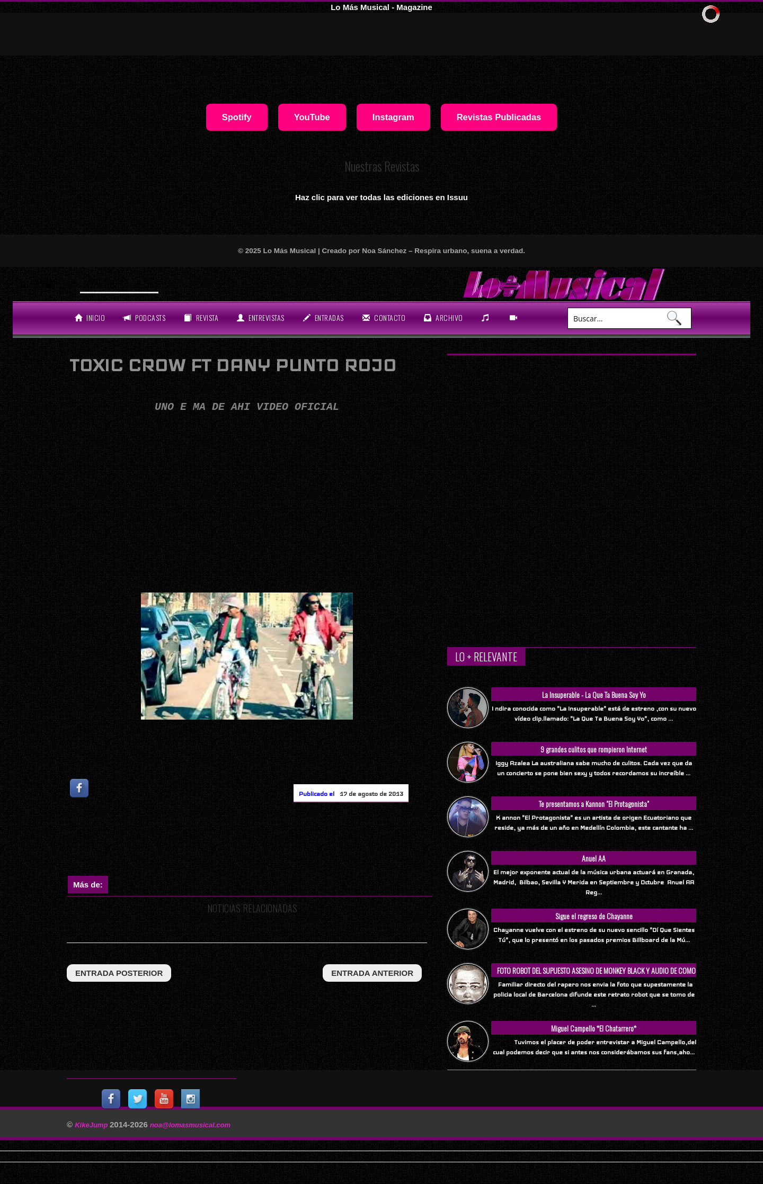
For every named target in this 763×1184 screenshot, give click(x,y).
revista (201, 317)
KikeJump (92, 1125)
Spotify (237, 117)
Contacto (383, 317)
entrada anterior (372, 972)
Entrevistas (261, 317)
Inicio (90, 317)
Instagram (393, 117)
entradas (323, 317)
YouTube (312, 117)
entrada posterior (119, 972)
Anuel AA (594, 858)
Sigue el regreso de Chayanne (594, 915)
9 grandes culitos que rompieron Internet (593, 749)
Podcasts (144, 317)
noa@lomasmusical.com (190, 1125)
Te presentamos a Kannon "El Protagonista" (594, 803)
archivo (443, 317)
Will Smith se (112, 283)
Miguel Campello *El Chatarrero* (593, 1028)
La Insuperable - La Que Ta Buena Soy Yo (594, 694)
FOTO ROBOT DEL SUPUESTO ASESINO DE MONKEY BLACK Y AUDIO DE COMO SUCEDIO (596, 976)
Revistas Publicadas (499, 117)
